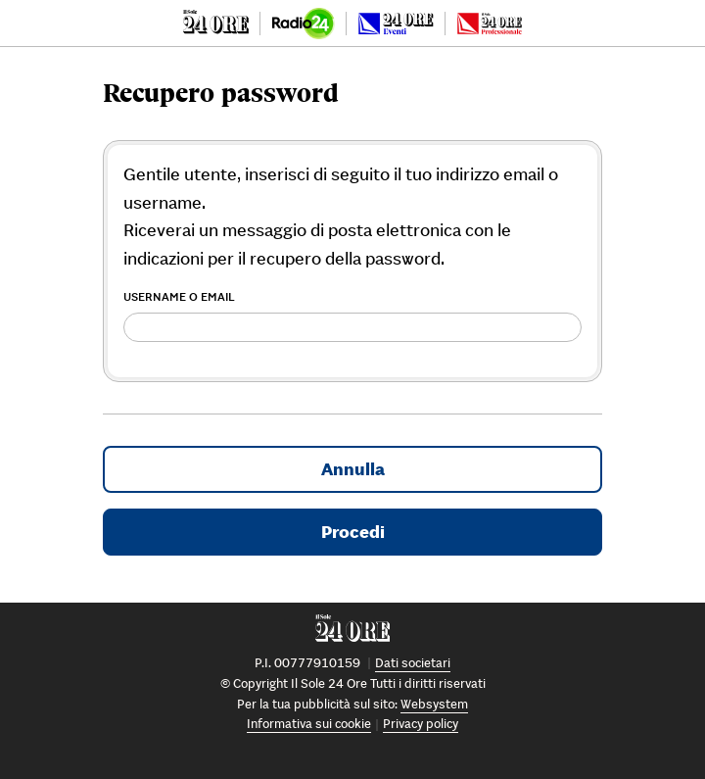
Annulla (353, 469)
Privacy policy (420, 723)
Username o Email (179, 296)
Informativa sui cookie (309, 723)
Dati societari (412, 663)
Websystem (434, 704)
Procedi (353, 531)
